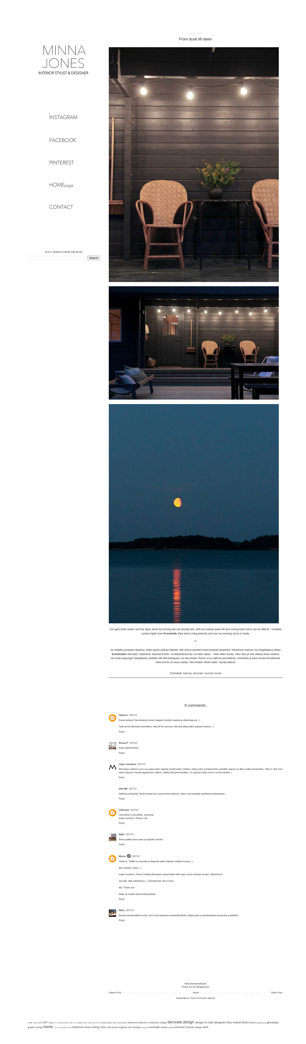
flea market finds (237, 1022)
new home (112, 1027)
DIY (45, 1022)
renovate (154, 1027)
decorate (198, 673)
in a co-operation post (63, 1027)
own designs (134, 1027)
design (188, 1022)
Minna (122, 856)
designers (220, 1022)
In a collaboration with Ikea (84, 1023)
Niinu (122, 910)
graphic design (35, 1027)
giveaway (272, 1022)
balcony (187, 673)
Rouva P (123, 743)
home (48, 1027)
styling (171, 1027)
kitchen (88, 1027)
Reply (122, 731)
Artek (30, 1022)
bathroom (133, 1022)
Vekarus (123, 715)
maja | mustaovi (127, 764)
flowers (252, 1022)
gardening (261, 1022)
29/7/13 (133, 715)
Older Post (276, 992)
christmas (153, 1022)
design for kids (204, 1022)
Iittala (51, 1022)
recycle (145, 1027)
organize (122, 1027)
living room (99, 1027)
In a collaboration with (63, 1023)
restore (164, 1027)
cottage (163, 1022)
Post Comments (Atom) (202, 998)
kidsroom (78, 1027)
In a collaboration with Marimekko (111, 1022)
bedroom (143, 1022)
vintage (198, 1027)
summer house (212, 673)
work (205, 1027)
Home (196, 992)
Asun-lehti (37, 1022)
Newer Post (115, 992)
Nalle (121, 834)
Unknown (124, 810)
